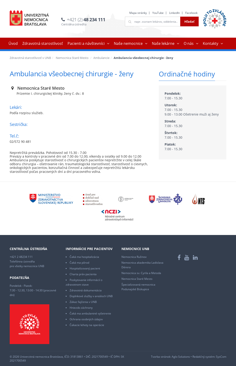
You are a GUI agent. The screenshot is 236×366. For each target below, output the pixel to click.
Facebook (191, 13)
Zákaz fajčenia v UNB (83, 302)
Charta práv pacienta (83, 274)
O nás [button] (189, 43)
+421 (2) (86, 19)
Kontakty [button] (210, 43)
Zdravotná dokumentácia (86, 290)
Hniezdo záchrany (81, 308)
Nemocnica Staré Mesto (72, 58)
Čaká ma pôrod (79, 263)
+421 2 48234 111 (21, 257)
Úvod (13, 43)
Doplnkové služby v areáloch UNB (91, 296)
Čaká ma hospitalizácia (84, 257)
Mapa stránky (138, 13)
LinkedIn (174, 13)
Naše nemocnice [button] (128, 43)
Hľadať (189, 21)
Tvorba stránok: (161, 357)
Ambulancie (101, 58)
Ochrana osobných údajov (86, 319)
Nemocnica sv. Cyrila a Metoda (141, 273)
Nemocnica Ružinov (134, 257)
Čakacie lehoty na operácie (87, 325)
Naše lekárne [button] (163, 43)
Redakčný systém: (203, 357)
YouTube (158, 13)
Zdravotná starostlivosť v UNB (30, 58)
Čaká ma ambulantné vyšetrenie (90, 313)
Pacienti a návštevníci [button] (86, 43)
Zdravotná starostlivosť (42, 43)
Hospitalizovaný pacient (85, 268)
